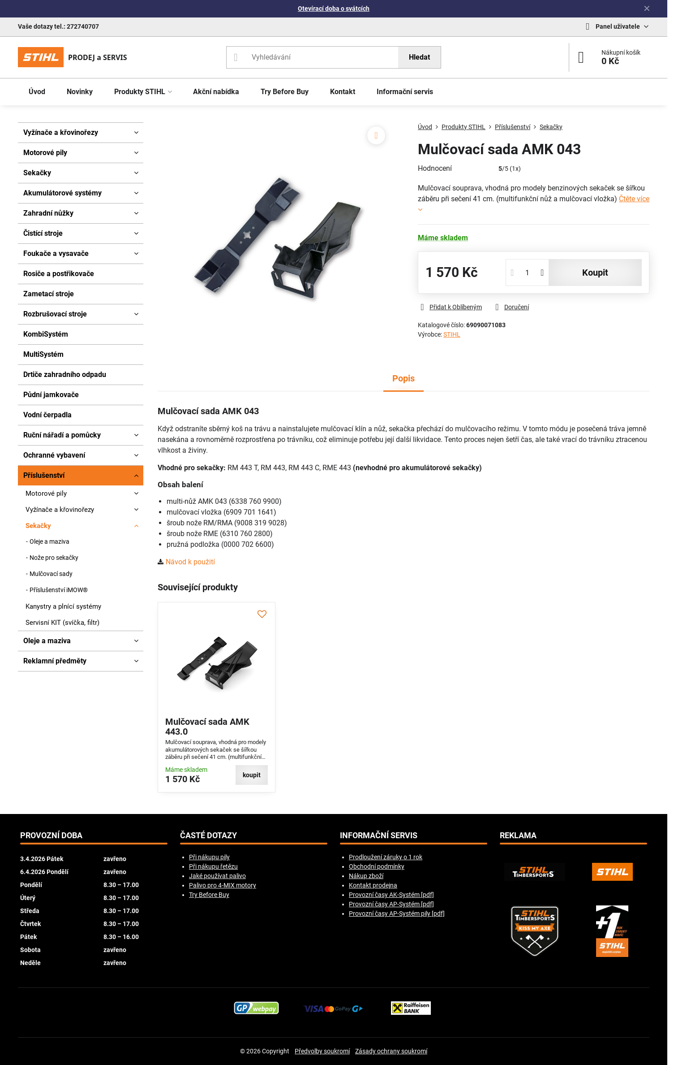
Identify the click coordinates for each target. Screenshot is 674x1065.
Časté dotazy (208, 835)
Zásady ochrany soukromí (391, 1051)
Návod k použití (190, 562)
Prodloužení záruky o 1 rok (385, 857)
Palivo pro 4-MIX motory (222, 885)
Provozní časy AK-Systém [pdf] (391, 894)
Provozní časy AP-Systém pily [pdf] (397, 913)
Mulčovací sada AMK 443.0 (207, 726)
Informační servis (378, 835)
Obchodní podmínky (376, 866)
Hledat (419, 57)
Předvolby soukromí (322, 1051)
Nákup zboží (366, 875)
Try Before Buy (209, 894)
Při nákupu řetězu (213, 866)
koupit (595, 272)
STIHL (451, 334)
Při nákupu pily (209, 857)
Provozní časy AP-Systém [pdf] (391, 904)
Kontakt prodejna (373, 885)
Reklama (518, 835)
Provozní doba (51, 835)
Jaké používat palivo (217, 875)
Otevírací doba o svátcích (333, 8)
